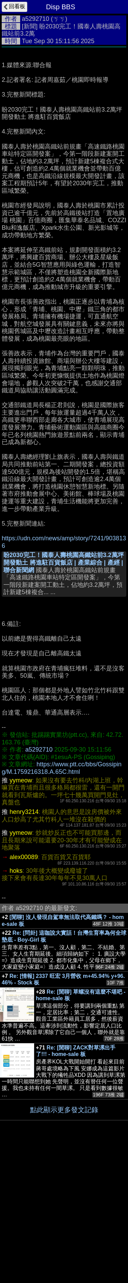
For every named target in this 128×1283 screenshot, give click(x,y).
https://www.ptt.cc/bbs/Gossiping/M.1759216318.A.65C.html (62, 903)
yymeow (21, 915)
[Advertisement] (64, 118)
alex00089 (24, 992)
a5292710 (35, 18)
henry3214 (24, 947)
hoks (16, 1006)
